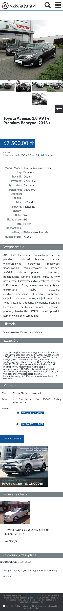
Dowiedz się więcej (33, 596)
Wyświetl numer (32, 413)
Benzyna (29, 185)
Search (48, 5)
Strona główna (18, 5)
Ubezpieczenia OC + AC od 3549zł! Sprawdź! (29, 155)
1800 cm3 (30, 189)
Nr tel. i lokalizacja (33, 111)
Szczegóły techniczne (11, 111)
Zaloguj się (9, 571)
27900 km (30, 181)
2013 (27, 176)
